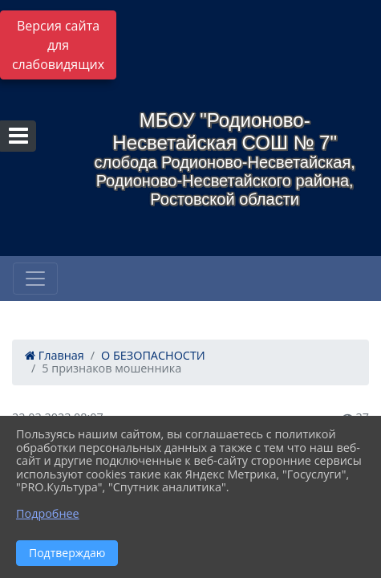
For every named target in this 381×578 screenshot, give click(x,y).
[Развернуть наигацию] (35, 279)
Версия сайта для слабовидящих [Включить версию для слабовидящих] (58, 45)
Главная (54, 355)
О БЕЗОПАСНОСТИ (153, 355)
